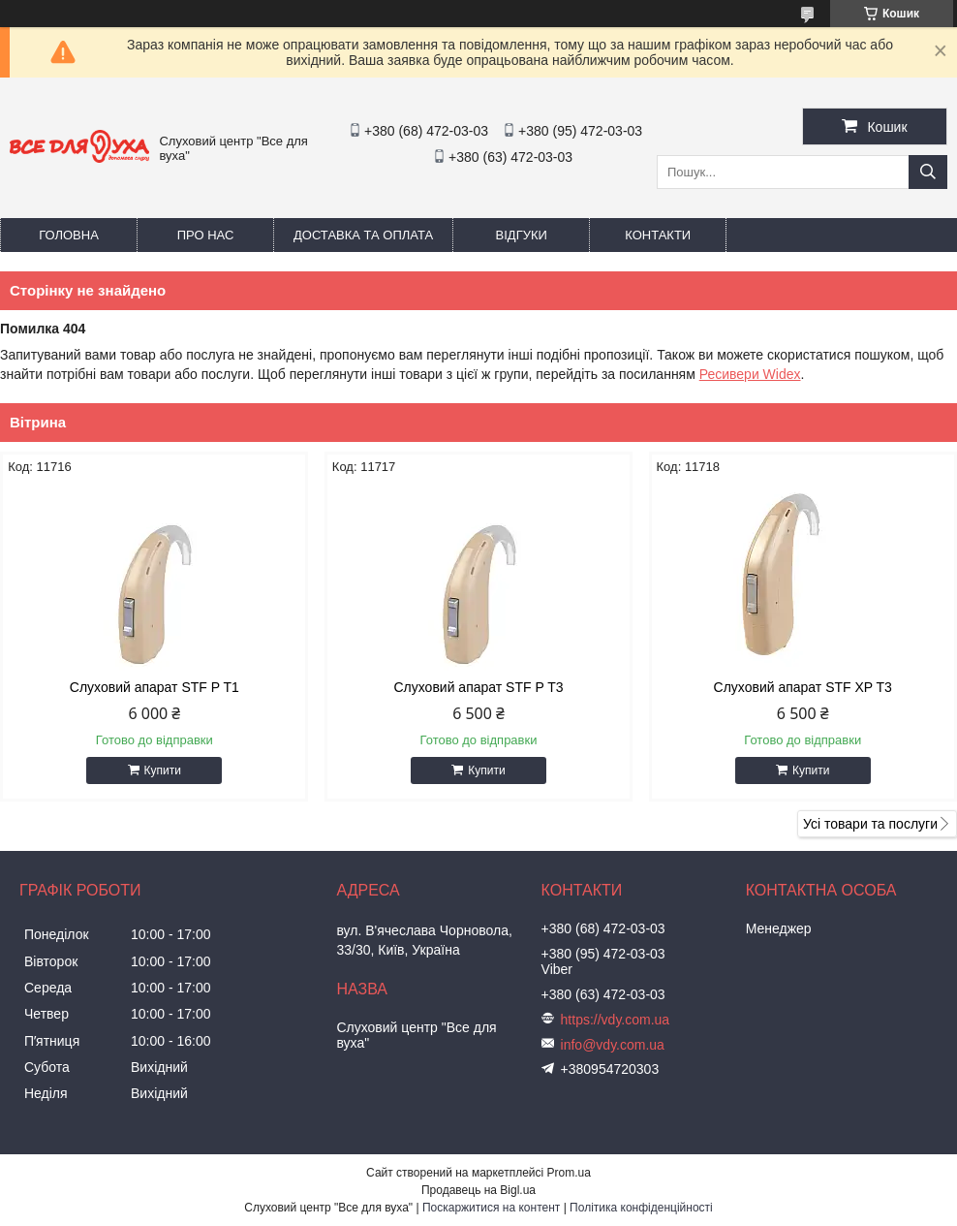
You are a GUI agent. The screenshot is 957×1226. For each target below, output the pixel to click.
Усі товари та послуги (870, 824)
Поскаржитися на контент (491, 1207)
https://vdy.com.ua (615, 1019)
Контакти (658, 235)
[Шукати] (928, 172)
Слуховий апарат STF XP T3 (803, 687)
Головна (69, 235)
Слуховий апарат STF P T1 (154, 687)
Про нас (205, 235)
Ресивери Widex (750, 374)
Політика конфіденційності (641, 1207)
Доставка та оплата (363, 235)
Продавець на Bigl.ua (478, 1190)
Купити (162, 770)
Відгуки (521, 235)
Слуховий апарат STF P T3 (478, 687)
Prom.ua (569, 1172)
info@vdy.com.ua (612, 1045)
